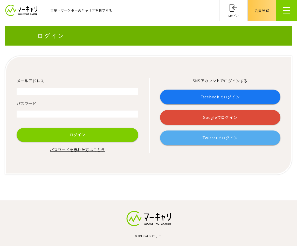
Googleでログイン (220, 117)
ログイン (233, 15)
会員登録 (261, 10)
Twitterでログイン (220, 138)
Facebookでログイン (220, 97)
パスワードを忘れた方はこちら (77, 150)
